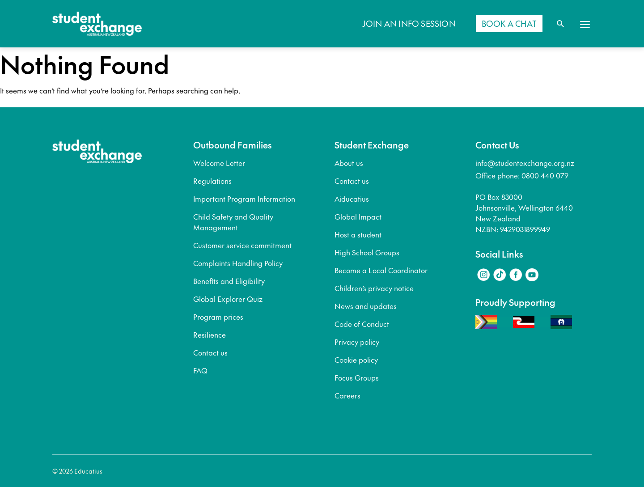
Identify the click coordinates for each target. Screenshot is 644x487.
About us (349, 163)
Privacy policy (357, 342)
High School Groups (367, 252)
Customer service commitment (242, 245)
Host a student (358, 234)
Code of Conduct (362, 324)
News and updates (366, 306)
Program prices (218, 317)
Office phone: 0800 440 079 (521, 175)
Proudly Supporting (515, 302)
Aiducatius (352, 198)
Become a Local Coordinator (381, 270)
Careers (347, 395)
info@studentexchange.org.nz (524, 163)
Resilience (209, 334)
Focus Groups (357, 377)
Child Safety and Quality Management (233, 222)
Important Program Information (244, 198)
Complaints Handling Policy (238, 263)
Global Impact (358, 216)
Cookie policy (356, 359)
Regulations (212, 181)
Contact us (210, 352)
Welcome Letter (219, 163)
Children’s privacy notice (374, 288)
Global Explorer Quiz (228, 299)
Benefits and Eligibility (229, 281)
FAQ (200, 370)
